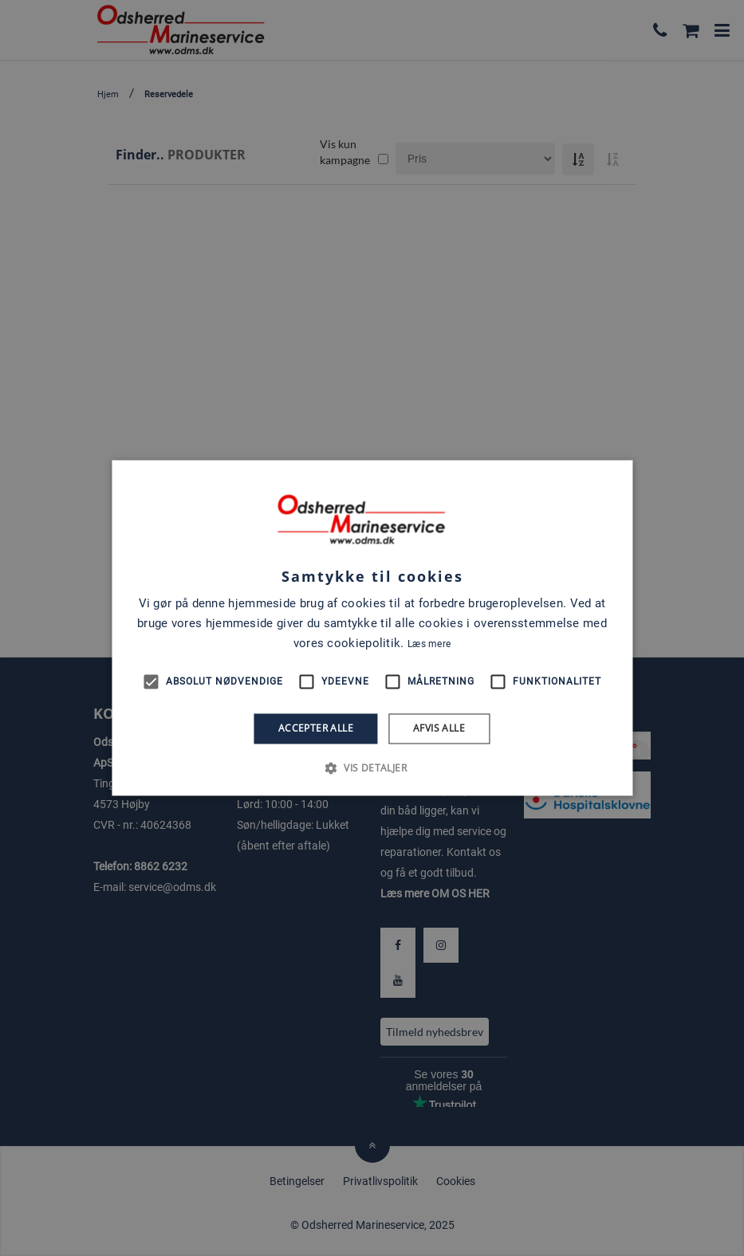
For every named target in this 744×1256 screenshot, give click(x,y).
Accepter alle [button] (315, 728)
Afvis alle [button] (439, 728)
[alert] (372, 628)
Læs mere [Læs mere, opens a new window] (429, 644)
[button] (372, 768)
